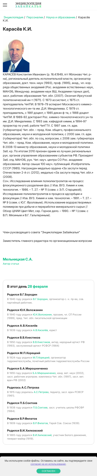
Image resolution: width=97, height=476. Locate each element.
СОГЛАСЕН (48, 471)
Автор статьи (11, 263)
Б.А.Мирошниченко (44, 372)
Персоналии (34, 17)
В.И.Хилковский (42, 435)
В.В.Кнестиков (41, 342)
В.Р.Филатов (40, 423)
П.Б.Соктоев (40, 407)
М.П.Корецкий (41, 357)
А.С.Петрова (41, 391)
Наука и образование (60, 17)
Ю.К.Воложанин (42, 314)
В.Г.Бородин (40, 299)
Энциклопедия (13, 17)
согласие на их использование (48, 464)
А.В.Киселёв (40, 330)
